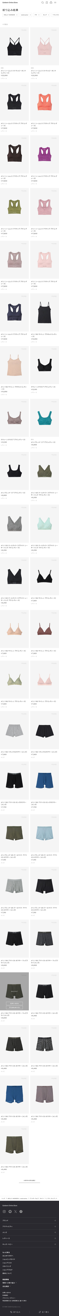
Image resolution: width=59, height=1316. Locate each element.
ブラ (36, 15)
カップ (45, 15)
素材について (7, 1273)
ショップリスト (7, 1263)
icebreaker (25, 15)
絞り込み (15, 1312)
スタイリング (7, 1266)
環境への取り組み (10, 1283)
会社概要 (7, 1286)
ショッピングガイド (9, 1259)
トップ (3, 1198)
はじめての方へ (8, 1256)
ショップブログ (7, 1270)
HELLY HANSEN (9, 15)
